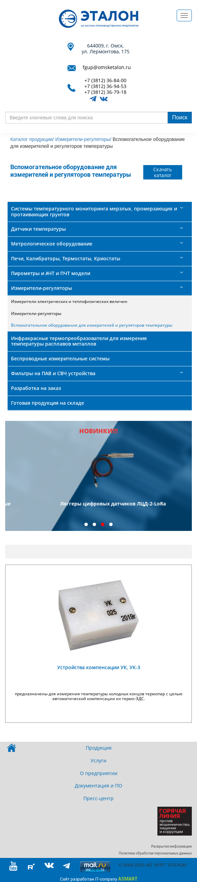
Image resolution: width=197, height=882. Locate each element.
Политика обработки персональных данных (155, 853)
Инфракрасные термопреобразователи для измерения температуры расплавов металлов (79, 341)
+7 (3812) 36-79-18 (105, 92)
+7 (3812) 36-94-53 (105, 86)
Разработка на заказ (36, 388)
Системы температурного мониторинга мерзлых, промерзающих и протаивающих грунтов (94, 211)
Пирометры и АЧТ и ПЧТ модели (50, 273)
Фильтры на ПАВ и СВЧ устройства (53, 373)
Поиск (179, 117)
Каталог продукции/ (32, 139)
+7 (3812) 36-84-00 (105, 81)
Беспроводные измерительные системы (60, 358)
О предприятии (98, 773)
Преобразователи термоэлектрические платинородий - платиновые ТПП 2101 (98, 507)
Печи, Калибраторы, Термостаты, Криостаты (65, 258)
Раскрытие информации (171, 846)
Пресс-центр (98, 798)
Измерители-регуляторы (41, 288)
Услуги (98, 760)
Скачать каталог (163, 172)
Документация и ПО (98, 785)
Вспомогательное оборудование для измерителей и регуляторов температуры (91, 325)
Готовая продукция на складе (47, 403)
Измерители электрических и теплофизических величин (69, 301)
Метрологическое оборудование (51, 243)
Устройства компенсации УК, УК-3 (98, 667)
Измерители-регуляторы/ (83, 139)
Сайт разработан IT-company (98, 879)
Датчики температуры (38, 229)
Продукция (99, 747)
